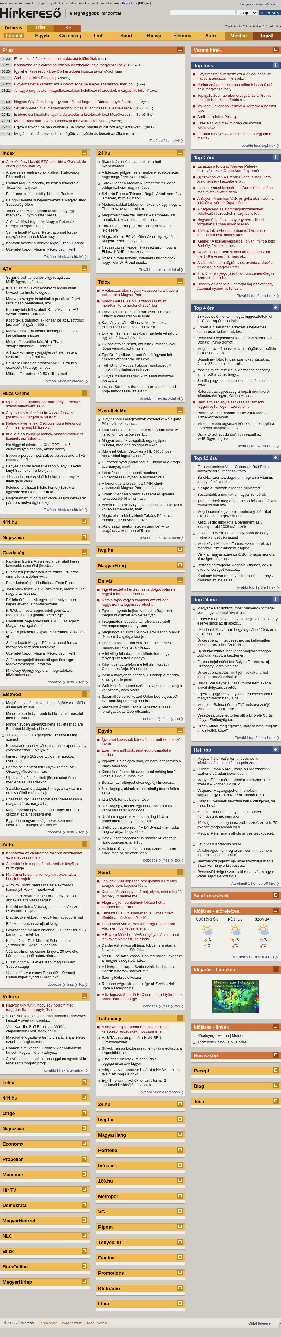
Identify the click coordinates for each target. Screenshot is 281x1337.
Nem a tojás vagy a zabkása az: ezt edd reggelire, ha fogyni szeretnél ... (230, 404)
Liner (104, 1303)
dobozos (55, 682)
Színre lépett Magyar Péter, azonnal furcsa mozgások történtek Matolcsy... (41, 234)
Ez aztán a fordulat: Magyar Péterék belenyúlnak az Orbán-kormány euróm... (230, 168)
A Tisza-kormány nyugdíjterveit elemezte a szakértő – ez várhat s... (41, 354)
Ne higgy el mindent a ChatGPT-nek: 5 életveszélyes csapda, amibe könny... (38, 446)
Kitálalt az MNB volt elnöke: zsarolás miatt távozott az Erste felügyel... (41, 290)
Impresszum (72, 1323)
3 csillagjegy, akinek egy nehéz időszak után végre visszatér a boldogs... (139, 808)
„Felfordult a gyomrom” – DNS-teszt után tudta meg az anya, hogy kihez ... (140, 829)
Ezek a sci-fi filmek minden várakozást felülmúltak (56, 58)
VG (101, 1211)
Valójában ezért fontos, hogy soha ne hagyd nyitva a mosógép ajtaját (234, 535)
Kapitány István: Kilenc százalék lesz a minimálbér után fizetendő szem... (134, 324)
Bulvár (154, 35)
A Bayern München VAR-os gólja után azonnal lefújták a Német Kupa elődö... (235, 200)
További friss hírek (164, 141)
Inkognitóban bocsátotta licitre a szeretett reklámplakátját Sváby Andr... (136, 623)
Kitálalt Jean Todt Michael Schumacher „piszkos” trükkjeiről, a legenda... (38, 943)
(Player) (143, 102)
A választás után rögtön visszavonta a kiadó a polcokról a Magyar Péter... (235, 264)
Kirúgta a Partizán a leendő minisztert (228, 488)
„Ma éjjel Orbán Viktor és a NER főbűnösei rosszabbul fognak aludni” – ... (137, 453)
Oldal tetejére (259, 1323)
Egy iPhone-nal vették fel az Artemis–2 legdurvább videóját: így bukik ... (134, 1082)
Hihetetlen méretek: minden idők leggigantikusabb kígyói (129, 1061)
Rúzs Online (16, 393)
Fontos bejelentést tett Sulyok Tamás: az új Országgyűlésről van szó (233, 664)
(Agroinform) (113, 71)
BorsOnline (15, 1266)
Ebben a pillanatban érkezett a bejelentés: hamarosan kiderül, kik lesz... (232, 329)
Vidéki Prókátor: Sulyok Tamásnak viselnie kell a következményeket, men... (142, 507)
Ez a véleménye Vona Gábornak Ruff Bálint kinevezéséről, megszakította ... (233, 468)
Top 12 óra (205, 458)
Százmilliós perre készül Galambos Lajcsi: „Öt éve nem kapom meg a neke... (140, 698)
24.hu (104, 153)
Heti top (202, 750)
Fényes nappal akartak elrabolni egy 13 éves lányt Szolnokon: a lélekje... (43, 468)
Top (67, 27)
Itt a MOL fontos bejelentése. (126, 799)
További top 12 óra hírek (255, 587)
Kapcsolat (48, 1323)
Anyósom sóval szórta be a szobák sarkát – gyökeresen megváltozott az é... (42, 414)
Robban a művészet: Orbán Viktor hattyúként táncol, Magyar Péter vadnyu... (43, 1050)
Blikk (8, 1251)
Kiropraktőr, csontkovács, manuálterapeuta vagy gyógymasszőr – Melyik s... (46, 747)
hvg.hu (105, 550)
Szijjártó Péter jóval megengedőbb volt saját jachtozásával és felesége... (75, 108)
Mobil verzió (97, 1323)
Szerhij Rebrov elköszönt (122, 977)
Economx (13, 1144)
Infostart (107, 1165)
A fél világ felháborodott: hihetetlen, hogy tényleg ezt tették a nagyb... (135, 655)
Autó (210, 35)
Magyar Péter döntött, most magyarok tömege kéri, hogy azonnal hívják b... (235, 610)
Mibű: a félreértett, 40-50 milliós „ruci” (37, 374)
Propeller (13, 1159)
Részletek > (129, 3)
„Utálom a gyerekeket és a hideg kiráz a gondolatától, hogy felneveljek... (135, 818)
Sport (126, 35)
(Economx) (62, 78)
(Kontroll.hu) (144, 108)
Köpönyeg (205, 1035)
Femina (106, 1257)
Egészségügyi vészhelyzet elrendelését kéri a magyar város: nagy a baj (235, 696)
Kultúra (11, 996)
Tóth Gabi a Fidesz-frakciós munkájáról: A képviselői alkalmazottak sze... (136, 367)
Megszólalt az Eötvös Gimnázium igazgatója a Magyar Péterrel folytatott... (140, 238)
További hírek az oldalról (64, 256)
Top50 (266, 35)
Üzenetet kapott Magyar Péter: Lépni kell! (40, 249)
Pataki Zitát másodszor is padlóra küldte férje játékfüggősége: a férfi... (139, 840)
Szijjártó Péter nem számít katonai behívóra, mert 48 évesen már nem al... (234, 254)
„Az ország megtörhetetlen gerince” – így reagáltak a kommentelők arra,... (136, 528)
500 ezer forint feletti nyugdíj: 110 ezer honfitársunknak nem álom (229, 814)
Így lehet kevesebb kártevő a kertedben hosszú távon (59, 71)
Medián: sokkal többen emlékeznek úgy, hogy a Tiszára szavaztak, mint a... (141, 206)
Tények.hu (109, 1242)
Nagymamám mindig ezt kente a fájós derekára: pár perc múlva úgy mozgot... (46, 500)
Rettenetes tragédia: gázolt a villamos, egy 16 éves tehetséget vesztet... (235, 567)
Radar (241, 1042)
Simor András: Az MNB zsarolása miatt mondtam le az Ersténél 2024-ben (134, 303)
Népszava (13, 537)
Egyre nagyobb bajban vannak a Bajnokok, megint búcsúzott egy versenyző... (79, 127)
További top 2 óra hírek (256, 295)
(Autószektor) (136, 65)
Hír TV (9, 1190)
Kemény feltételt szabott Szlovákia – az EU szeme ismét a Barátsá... (42, 311)
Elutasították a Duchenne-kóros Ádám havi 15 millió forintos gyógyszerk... (140, 432)
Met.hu (223, 1035)
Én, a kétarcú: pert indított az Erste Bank (40, 583)
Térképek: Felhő (211, 1042)
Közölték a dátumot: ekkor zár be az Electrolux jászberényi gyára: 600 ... (45, 322)
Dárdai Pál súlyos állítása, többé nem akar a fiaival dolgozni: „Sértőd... (234, 685)
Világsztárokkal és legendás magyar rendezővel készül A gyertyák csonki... (46, 1018)
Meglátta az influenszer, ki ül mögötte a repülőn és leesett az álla (68, 133)
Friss (40, 27)
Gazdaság (70, 35)
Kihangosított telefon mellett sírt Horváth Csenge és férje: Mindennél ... (135, 666)
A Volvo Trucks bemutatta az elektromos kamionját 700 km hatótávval (39, 887)
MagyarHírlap (17, 1282)
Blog (199, 1086)
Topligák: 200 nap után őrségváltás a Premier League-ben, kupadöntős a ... (235, 97)
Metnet (238, 1035)
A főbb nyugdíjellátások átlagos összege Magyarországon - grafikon (39, 662)
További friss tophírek (257, 145)
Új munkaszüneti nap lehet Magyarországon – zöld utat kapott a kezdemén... (235, 653)
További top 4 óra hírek (256, 446)
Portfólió (107, 1150)
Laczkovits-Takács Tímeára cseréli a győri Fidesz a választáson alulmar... (136, 314)
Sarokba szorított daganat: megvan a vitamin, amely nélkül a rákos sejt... (235, 479)
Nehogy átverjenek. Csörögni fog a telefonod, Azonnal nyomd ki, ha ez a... (235, 286)
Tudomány (109, 1018)
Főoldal (14, 35)
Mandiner (13, 1174)
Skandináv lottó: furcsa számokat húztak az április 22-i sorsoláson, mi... (233, 361)
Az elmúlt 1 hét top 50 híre (253, 883)
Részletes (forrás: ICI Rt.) (252, 957)
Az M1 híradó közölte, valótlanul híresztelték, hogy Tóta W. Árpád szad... (139, 260)
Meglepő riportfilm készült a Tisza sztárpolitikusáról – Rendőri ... (34, 343)
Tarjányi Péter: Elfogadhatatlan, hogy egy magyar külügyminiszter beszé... (40, 213)
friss (70, 682)
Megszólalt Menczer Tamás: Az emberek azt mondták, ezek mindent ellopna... (234, 545)
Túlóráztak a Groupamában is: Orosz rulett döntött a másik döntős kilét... (233, 232)
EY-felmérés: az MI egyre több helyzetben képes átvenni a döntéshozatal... (41, 602)
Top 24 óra (205, 599)
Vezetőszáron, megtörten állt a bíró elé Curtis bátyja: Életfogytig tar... (235, 717)
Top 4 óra (204, 308)
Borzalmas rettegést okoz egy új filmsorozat (138, 782)
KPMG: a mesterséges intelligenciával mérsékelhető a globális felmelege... (38, 612)
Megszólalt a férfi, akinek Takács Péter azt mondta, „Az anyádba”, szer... (137, 517)
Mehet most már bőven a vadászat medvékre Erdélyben (61, 121)
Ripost (105, 1227)
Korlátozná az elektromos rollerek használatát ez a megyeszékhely (70, 65)
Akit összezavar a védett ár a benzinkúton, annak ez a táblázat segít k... (41, 898)
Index (9, 153)
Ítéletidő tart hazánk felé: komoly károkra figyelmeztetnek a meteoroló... (40, 489)
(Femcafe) (130, 133)
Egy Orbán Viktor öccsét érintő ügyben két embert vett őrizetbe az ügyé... (137, 356)
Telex (8, 1082)
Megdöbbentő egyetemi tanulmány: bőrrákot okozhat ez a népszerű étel (234, 513)
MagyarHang (112, 565)
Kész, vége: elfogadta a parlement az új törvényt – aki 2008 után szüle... (230, 524)
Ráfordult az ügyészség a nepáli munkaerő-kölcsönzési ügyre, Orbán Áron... (233, 393)
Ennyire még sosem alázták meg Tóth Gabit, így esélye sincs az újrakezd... (237, 621)
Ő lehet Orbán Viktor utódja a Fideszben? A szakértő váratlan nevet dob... (233, 771)
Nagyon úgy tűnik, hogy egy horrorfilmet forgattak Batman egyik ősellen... (76, 102)
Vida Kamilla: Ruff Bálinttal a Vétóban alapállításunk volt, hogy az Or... (37, 1028)
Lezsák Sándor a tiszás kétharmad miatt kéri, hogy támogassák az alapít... (139, 389)
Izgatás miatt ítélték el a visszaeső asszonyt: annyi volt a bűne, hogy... (234, 372)
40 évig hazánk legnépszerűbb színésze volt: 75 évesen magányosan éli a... (237, 824)
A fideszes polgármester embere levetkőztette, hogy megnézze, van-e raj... (140, 174)
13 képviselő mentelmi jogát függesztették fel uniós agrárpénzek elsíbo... (234, 318)
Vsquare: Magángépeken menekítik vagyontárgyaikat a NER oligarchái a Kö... (232, 792)
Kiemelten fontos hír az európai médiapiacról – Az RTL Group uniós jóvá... (140, 773)
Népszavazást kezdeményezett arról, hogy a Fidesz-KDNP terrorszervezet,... (139, 249)
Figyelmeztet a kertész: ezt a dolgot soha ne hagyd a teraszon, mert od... (75, 84)
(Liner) (102, 58)
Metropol (108, 1196)
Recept (201, 1070)
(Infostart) (115, 121)
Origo (9, 1113)
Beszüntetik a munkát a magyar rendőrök (231, 494)
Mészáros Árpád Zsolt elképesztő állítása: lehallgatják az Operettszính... (136, 709)
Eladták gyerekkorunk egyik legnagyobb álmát (44, 917)
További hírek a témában (63, 1070)
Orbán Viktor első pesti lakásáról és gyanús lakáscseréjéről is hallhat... (138, 496)
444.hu (10, 522)
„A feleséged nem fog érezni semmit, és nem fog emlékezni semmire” (234, 852)
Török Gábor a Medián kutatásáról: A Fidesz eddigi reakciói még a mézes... (138, 185)
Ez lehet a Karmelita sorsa (219, 844)
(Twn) (141, 84)
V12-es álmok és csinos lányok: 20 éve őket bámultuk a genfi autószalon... (42, 953)
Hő (230, 1042)
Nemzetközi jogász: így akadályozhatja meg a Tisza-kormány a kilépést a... (235, 863)
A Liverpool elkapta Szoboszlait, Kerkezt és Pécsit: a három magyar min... (138, 969)
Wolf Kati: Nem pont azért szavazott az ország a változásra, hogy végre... (142, 688)
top (81, 682)
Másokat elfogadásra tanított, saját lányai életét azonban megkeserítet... (45, 1039)
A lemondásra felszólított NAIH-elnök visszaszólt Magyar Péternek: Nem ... (133, 485)
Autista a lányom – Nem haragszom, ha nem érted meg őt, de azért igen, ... (139, 850)
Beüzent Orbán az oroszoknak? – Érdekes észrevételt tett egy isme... (41, 365)
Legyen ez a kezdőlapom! (258, 4)
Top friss (203, 65)
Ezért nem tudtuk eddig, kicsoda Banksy (39, 194)
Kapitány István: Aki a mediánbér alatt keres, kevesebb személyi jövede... (43, 563)
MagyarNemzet (19, 1220)
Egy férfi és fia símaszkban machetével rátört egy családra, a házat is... (139, 335)
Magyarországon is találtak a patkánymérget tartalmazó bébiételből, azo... (43, 301)
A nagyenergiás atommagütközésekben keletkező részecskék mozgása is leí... (80, 90)
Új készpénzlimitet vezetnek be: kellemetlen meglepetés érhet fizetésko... (233, 642)
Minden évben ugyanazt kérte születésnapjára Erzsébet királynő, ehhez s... (235, 425)
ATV (7, 269)
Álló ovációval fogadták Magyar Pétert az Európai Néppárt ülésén (40, 223)
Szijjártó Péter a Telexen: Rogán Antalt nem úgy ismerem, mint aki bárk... (141, 196)
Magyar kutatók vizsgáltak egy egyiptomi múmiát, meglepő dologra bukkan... (135, 442)
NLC (7, 1236)
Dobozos (13, 27)
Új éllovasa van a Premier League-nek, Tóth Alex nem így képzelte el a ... (234, 179)
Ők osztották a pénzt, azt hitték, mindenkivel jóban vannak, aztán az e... (138, 346)
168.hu (105, 1181)
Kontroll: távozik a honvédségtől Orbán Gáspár (45, 243)
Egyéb (42, 35)
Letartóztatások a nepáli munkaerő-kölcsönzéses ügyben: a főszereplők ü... (135, 475)
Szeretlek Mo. (113, 410)
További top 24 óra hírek (255, 737)
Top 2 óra (204, 157)
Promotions (111, 1273)
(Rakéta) (152, 90)
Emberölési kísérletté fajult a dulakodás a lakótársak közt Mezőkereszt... (75, 114)
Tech (98, 35)
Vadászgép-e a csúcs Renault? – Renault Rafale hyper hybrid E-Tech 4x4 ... (40, 975)
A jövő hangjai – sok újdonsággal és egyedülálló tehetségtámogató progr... (46, 1061)
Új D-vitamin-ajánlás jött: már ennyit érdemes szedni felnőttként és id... (43, 404)
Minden (239, 35)
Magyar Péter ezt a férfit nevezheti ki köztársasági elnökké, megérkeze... (227, 760)
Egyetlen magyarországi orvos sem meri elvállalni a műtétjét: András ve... (39, 822)
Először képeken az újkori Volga (32, 923)
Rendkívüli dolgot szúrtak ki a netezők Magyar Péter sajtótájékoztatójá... (235, 874)
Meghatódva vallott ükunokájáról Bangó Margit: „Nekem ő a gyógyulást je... (141, 634)
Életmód (182, 35)
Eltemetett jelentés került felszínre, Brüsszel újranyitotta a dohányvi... (42, 574)
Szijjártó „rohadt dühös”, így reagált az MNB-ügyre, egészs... (229, 436)
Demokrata (15, 1205)
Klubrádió (109, 1288)
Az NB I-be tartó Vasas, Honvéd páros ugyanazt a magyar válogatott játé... (142, 958)
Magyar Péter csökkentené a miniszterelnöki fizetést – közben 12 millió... (234, 782)
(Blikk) (149, 127)
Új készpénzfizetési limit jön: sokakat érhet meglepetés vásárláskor (232, 674)
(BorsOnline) (145, 114)
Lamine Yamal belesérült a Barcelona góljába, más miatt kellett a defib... (235, 190)
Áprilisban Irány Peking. (34, 78)
